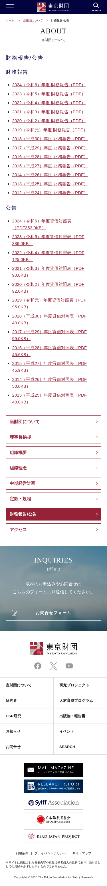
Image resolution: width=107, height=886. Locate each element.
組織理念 (18, 467)
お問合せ (13, 747)
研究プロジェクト (74, 685)
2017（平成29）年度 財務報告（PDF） (50, 147)
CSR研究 (13, 716)
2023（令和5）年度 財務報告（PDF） (49, 93)
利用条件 (22, 853)
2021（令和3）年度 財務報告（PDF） (49, 111)
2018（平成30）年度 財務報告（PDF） (50, 138)
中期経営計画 (22, 483)
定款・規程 (20, 498)
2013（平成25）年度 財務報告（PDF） (50, 183)
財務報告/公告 (23, 514)
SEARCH (67, 747)
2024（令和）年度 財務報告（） (49, 84)
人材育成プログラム (76, 700)
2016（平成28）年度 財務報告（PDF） (50, 156)
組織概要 (18, 452)
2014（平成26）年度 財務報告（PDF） (50, 174)
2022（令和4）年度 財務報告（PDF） (49, 102)
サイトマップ (81, 853)
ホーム (10, 20)
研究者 (11, 700)
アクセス (18, 529)
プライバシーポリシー (50, 853)
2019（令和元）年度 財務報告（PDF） (50, 129)
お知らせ (13, 731)
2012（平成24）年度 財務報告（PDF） (50, 192)
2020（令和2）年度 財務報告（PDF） (49, 120)
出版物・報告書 (72, 716)
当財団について (33, 20)
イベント (66, 731)
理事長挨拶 (20, 437)
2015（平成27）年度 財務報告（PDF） (50, 165)
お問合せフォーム (53, 612)
